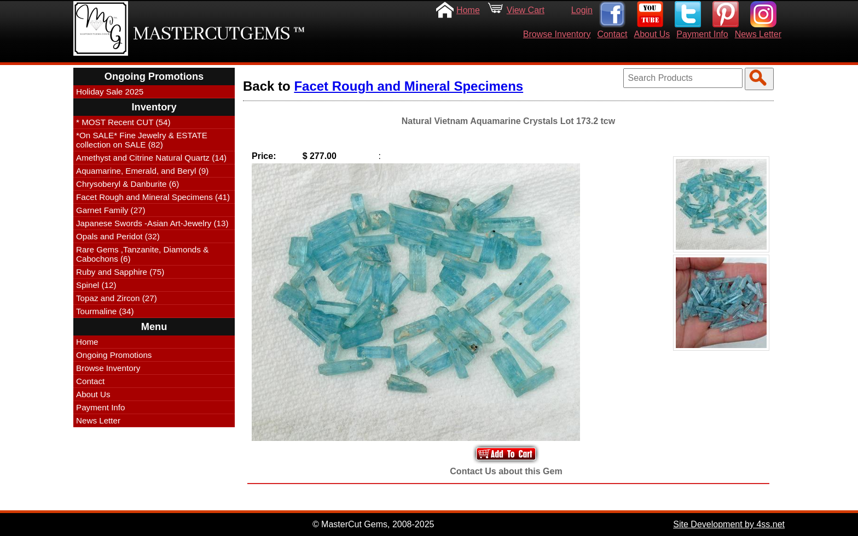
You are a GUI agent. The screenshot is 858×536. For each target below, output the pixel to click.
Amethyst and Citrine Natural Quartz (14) (151, 157)
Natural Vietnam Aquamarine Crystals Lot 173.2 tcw (508, 121)
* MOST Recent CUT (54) (123, 122)
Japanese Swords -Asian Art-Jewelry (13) (152, 223)
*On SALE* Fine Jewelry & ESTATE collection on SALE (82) (141, 140)
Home (468, 10)
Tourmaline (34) (105, 311)
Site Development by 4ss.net (729, 524)
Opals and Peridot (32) (118, 236)
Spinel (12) (96, 285)
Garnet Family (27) (111, 210)
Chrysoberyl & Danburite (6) (127, 184)
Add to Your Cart (506, 453)
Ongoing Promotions (114, 355)
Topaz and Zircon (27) (116, 298)
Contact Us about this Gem (506, 471)
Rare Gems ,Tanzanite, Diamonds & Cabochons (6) (142, 254)
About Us (652, 34)
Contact (612, 34)
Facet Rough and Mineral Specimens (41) (153, 197)
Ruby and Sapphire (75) (120, 271)
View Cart (525, 10)
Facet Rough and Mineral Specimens (408, 86)
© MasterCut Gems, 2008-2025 (373, 524)
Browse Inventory (557, 34)
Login (582, 10)
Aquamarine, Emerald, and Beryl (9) (142, 170)
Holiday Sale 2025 (109, 91)
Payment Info (702, 34)
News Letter (758, 34)
